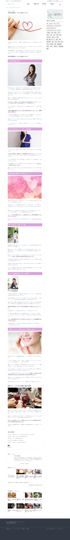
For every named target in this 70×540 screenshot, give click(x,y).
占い (50, 34)
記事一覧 (52, 4)
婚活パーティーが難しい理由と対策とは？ (20, 442)
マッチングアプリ (44, 4)
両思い (55, 32)
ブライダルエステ (50, 25)
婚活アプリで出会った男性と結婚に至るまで (20, 436)
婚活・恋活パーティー (57, 36)
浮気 (50, 40)
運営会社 (60, 4)
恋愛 (50, 38)
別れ (47, 34)
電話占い (28, 4)
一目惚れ (48, 32)
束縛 (47, 40)
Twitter (22, 463)
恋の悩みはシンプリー (53, 528)
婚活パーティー (36, 4)
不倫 (51, 32)
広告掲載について (8, 528)
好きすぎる (60, 34)
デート (57, 23)
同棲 (53, 34)
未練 (61, 38)
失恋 (56, 34)
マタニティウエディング (51, 27)
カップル (50, 23)
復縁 (47, 38)
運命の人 (60, 42)
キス (54, 23)
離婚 (52, 45)
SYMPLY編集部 (17, 455)
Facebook (26, 463)
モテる (58, 29)
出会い (61, 32)
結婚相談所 (48, 42)
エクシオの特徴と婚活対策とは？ (18, 438)
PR (47, 23)
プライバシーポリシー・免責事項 (18, 528)
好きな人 (48, 36)
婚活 (9, 432)
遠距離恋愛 (48, 45)
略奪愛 (57, 40)
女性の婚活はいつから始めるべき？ (18, 440)
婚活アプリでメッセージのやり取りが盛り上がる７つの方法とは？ (24, 434)
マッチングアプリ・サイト (51, 29)
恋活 (58, 38)
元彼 (58, 32)
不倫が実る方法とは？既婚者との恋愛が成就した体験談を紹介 (18, 482)
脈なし (56, 42)
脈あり (53, 42)
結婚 (60, 40)
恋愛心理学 (54, 38)
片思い (53, 40)
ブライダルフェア (57, 25)
